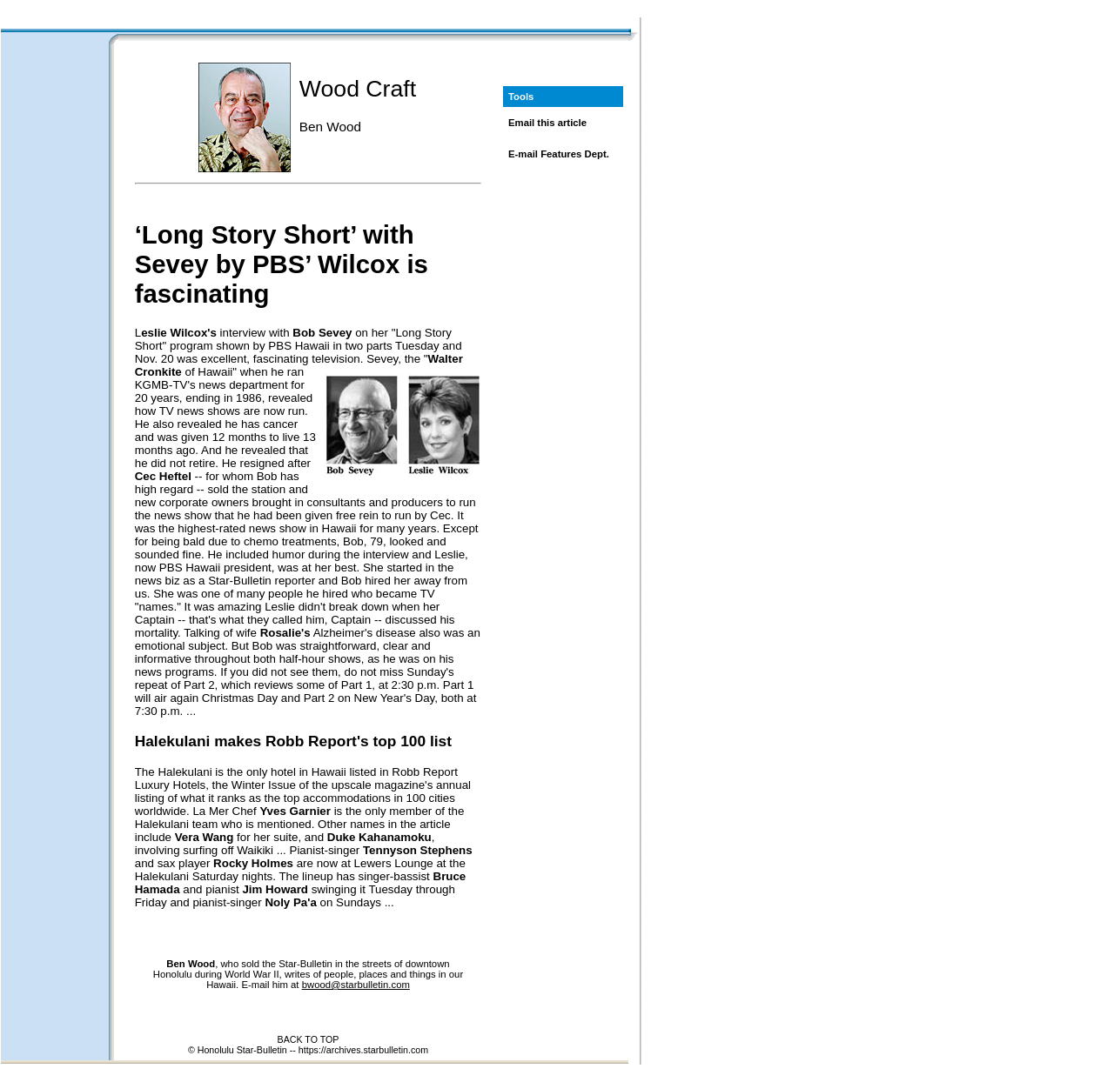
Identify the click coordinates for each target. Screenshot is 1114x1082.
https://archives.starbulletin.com (363, 1050)
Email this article (547, 122)
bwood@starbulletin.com (356, 984)
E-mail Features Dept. (558, 154)
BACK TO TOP (308, 1039)
